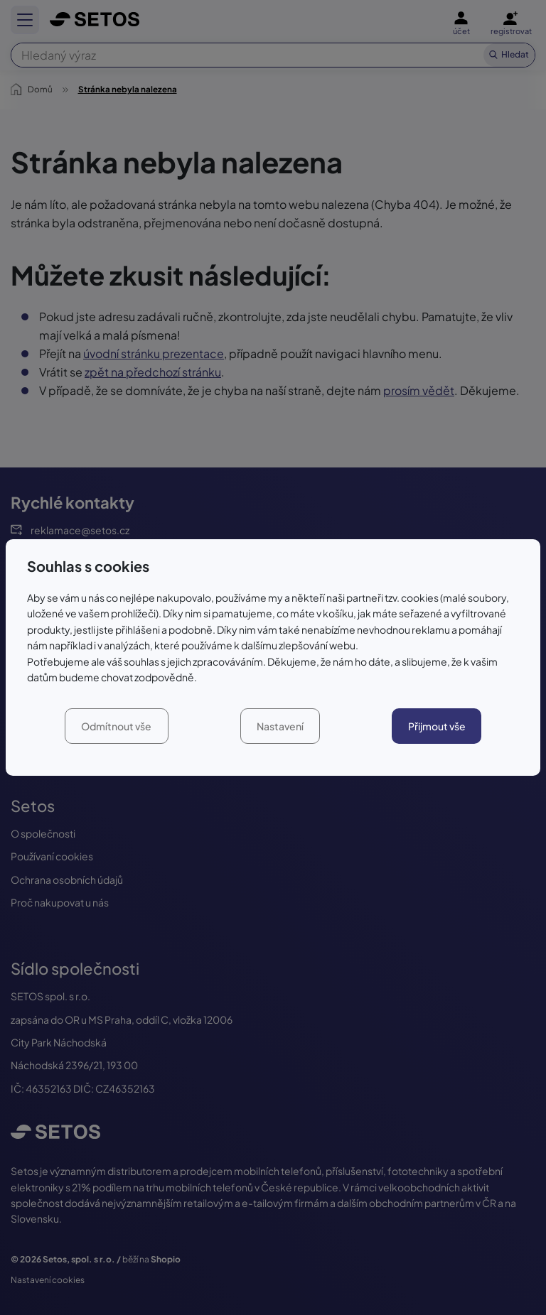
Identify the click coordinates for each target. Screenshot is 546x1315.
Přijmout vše (437, 726)
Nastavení (280, 726)
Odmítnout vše (116, 726)
